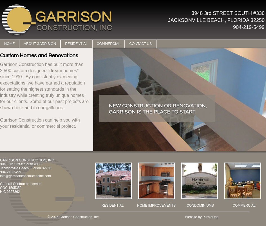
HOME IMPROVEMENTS (156, 205)
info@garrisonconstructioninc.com (25, 176)
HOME (9, 44)
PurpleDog (211, 217)
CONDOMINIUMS (200, 205)
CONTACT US (140, 44)
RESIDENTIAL (76, 44)
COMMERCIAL (108, 44)
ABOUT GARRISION (40, 44)
